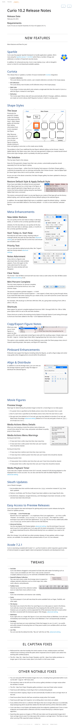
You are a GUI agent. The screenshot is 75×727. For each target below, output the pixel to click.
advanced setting (16, 278)
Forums (10, 1)
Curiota (48, 75)
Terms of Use (45, 724)
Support (16, 1)
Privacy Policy (53, 724)
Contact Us (37, 724)
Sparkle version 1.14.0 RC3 (24, 57)
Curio (3, 1)
